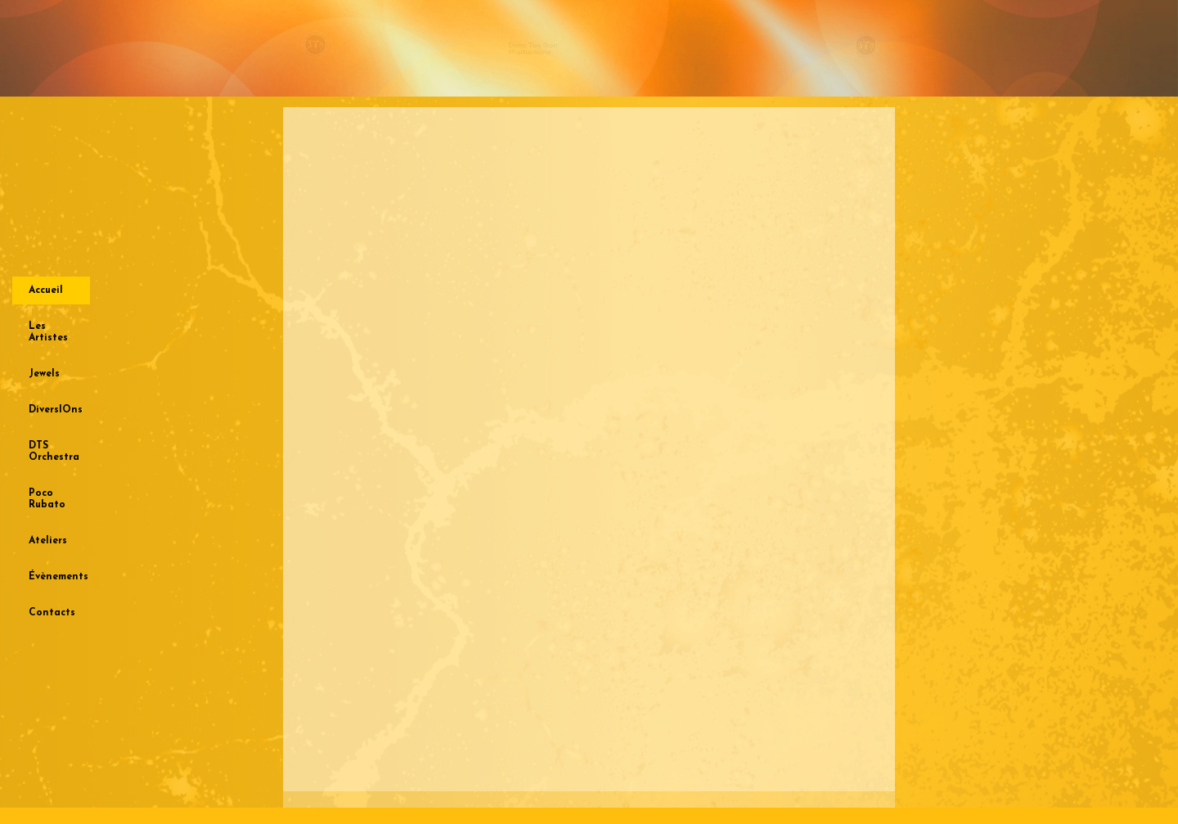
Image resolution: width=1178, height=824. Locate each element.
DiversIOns (56, 410)
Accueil (46, 290)
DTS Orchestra (54, 451)
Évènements (58, 577)
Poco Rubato (47, 499)
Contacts (52, 613)
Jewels (44, 374)
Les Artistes (48, 332)
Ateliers (48, 541)
